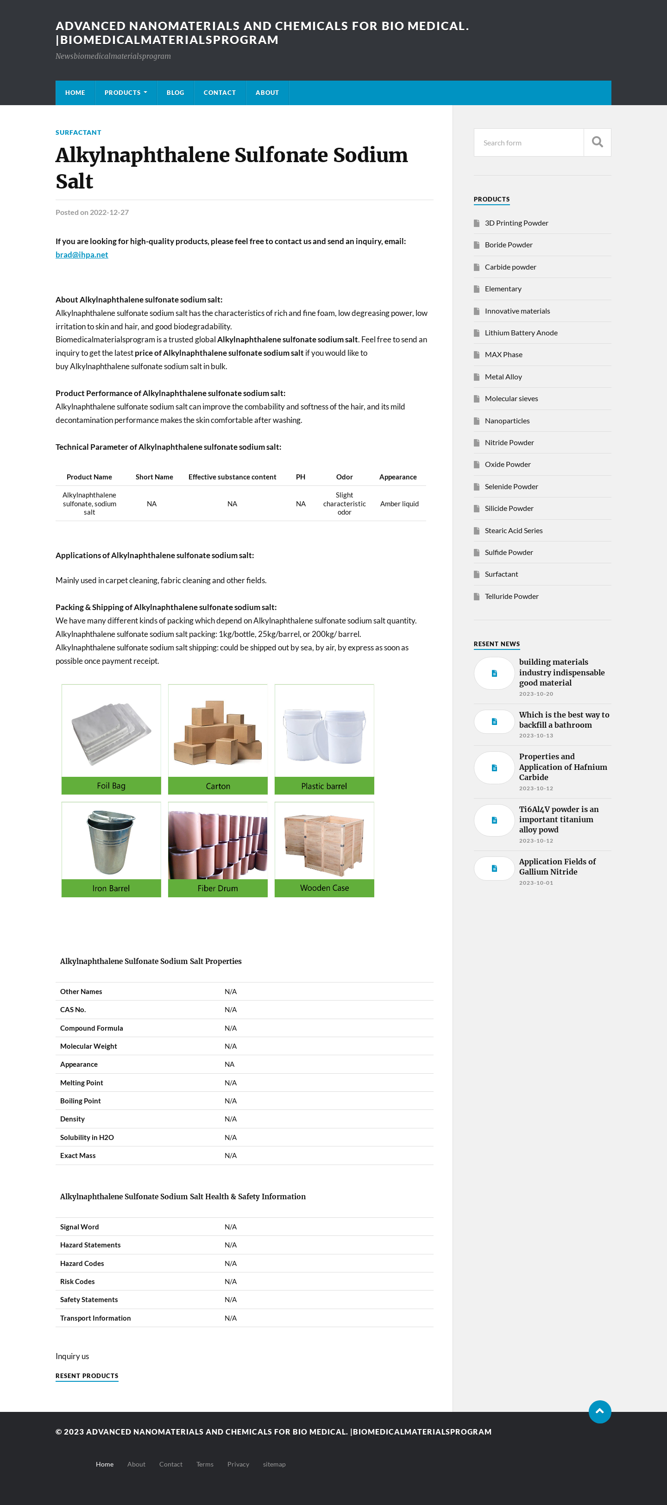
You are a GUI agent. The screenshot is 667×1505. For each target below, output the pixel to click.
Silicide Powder (509, 508)
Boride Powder (509, 244)
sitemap (274, 1464)
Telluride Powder (512, 596)
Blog (175, 92)
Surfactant (78, 132)
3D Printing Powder (516, 222)
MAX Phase (503, 354)
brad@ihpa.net (82, 254)
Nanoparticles (507, 420)
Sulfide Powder (509, 552)
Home (75, 92)
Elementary (503, 288)
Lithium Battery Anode (521, 332)
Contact (220, 92)
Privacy (238, 1464)
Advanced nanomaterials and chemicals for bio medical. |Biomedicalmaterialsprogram (271, 32)
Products (123, 92)
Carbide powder (510, 266)
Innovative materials (517, 310)
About (267, 92)
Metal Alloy (503, 376)
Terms (205, 1464)
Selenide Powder (511, 486)
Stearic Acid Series (514, 530)
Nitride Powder (509, 442)
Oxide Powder (508, 464)
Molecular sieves (511, 398)
